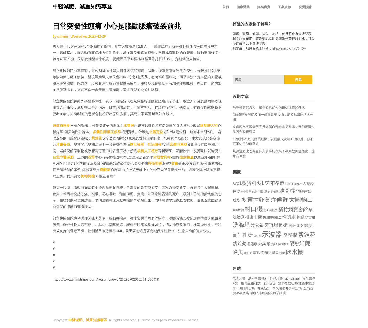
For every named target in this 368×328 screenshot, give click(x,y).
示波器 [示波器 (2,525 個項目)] (272, 234)
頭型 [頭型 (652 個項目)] (282, 253)
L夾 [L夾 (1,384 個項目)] (266, 183)
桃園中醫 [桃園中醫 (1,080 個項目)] (253, 216)
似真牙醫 (239, 278)
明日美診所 (246, 288)
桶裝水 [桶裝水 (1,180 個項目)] (289, 217)
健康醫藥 (243, 7)
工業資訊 (284, 7)
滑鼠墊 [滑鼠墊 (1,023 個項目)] (257, 225)
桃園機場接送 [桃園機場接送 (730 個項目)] (272, 217)
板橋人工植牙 (147, 151)
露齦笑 (105, 170)
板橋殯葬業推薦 (274, 293)
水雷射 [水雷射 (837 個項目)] (310, 217)
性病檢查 (187, 157)
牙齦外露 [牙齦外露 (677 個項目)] (294, 225)
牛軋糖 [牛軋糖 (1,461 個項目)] (245, 235)
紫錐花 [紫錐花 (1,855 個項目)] (306, 234)
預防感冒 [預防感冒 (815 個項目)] (271, 253)
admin (62, 36)
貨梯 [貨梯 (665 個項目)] (274, 244)
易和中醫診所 (258, 278)
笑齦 (174, 163)
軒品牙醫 (276, 278)
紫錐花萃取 (178, 144)
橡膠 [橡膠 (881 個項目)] (300, 217)
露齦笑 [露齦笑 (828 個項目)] (258, 253)
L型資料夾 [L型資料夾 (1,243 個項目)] (250, 183)
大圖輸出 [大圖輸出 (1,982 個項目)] (301, 199)
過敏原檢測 (61, 125)
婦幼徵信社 (286, 283)
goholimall (292, 278)
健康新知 (263, 288)
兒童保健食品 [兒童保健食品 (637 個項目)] (293, 184)
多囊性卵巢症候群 (107, 132)
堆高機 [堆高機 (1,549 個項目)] (287, 191)
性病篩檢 (155, 144)
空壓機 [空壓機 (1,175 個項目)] (290, 235)
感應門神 (256, 293)
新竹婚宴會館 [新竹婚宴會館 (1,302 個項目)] (293, 209)
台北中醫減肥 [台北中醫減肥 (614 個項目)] (259, 191)
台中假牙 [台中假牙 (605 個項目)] (246, 191)
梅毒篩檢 (88, 176)
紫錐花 (96, 138)
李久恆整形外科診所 (287, 288)
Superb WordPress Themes (177, 320)
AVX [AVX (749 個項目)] (236, 184)
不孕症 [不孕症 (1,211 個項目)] (277, 183)
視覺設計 (305, 7)
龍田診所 (269, 283)
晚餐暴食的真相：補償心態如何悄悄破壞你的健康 (269, 107)
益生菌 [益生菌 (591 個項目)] (257, 235)
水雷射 (128, 125)
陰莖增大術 (209, 125)
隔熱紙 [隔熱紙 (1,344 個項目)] (297, 243)
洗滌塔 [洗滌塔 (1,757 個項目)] (241, 224)
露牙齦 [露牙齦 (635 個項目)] (248, 253)
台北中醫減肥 (63, 157)
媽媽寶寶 (263, 7)
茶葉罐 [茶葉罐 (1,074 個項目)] (264, 243)
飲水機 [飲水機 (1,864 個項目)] (294, 251)
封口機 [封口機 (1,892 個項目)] (254, 208)
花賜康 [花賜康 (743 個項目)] (252, 244)
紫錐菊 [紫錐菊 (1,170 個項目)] (240, 243)
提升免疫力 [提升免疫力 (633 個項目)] (271, 210)
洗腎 (91, 157)
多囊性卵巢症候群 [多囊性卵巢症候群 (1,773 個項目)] (264, 199)
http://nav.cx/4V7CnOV (289, 48)
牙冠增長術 (162, 157)
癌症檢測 (137, 144)
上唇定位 (156, 132)
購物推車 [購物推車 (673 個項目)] (283, 244)
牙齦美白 (63, 144)
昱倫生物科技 (251, 283)
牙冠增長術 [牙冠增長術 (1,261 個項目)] (276, 225)
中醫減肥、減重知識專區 (82, 7)
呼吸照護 (155, 163)
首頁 (225, 7)
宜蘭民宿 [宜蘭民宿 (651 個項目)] (238, 210)
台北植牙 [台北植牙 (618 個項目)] (273, 191)
